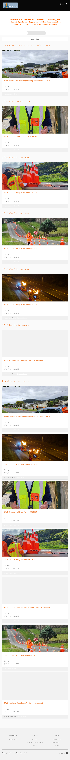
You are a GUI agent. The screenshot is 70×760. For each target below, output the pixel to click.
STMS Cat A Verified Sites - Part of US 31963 (20, 136)
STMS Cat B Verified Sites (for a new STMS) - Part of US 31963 (27, 607)
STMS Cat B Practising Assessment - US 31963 (21, 248)
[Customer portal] (63, 3)
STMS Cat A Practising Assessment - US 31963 (21, 192)
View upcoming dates (11, 94)
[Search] (58, 4)
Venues (57, 745)
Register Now (13, 740)
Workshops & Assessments (35, 742)
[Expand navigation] (66, 4)
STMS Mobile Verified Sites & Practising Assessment (23, 360)
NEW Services (57, 740)
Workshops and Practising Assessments (13, 33)
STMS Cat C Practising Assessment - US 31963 (21, 304)
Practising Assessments (36, 33)
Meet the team (56, 742)
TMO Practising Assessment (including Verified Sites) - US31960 (27, 81)
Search (35, 745)
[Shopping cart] (60, 4)
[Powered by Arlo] (63, 753)
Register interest (22, 318)
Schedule (35, 740)
